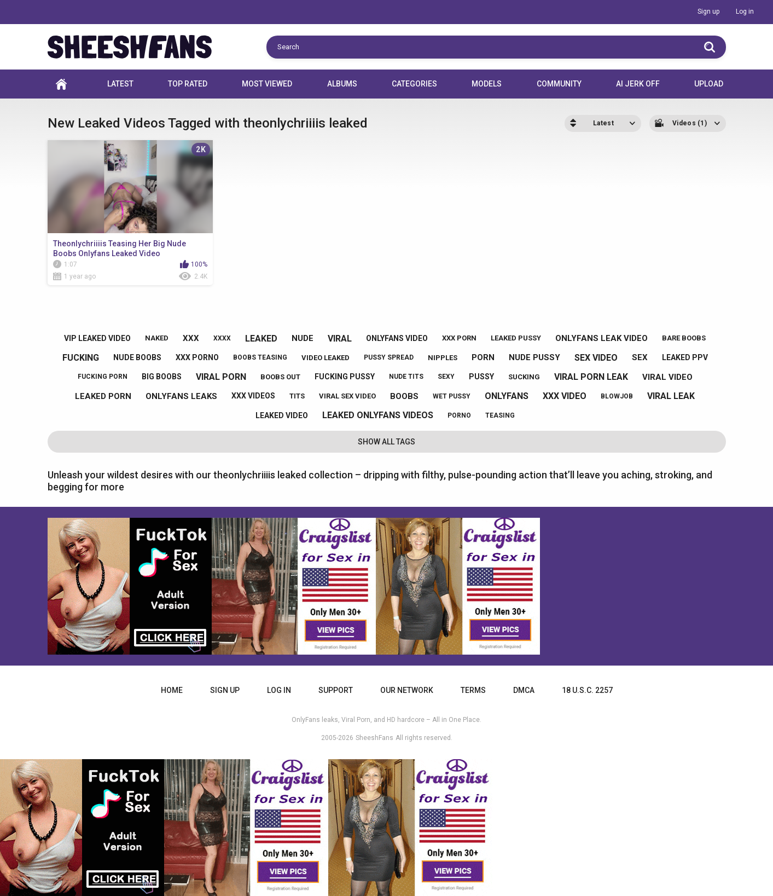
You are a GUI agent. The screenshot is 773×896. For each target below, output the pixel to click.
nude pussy (534, 357)
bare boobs (684, 338)
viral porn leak (591, 377)
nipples (442, 358)
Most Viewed (267, 83)
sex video (596, 357)
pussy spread (389, 357)
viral (340, 338)
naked (156, 338)
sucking (524, 377)
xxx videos (253, 395)
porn (483, 357)
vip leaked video (97, 338)
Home (61, 84)
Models (487, 83)
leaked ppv (685, 357)
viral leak (671, 396)
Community (559, 83)
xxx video (564, 396)
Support (335, 690)
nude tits (406, 376)
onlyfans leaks (181, 396)
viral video (667, 377)
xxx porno (197, 357)
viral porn (221, 377)
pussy (481, 376)
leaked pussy (516, 338)
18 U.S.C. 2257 (587, 690)
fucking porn (102, 376)
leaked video (281, 415)
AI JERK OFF (638, 83)
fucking (80, 357)
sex (640, 357)
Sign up (708, 11)
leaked (261, 338)
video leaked (325, 358)
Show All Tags (386, 441)
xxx (191, 338)
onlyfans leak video (601, 338)
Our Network (406, 690)
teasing (500, 415)
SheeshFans (374, 738)
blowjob (617, 396)
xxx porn (459, 338)
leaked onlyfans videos (377, 415)
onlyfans (506, 396)
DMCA (523, 690)
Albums (342, 83)
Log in (745, 11)
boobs (404, 396)
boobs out (280, 377)
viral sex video (347, 396)
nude (302, 338)
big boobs (162, 376)
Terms (473, 690)
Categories (414, 83)
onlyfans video (397, 338)
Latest (120, 83)
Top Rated (187, 83)
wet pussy (451, 396)
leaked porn (103, 396)
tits (297, 396)
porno (459, 415)
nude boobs (137, 357)
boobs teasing (260, 357)
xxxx (222, 338)
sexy (446, 376)
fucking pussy (345, 376)
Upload (708, 83)
